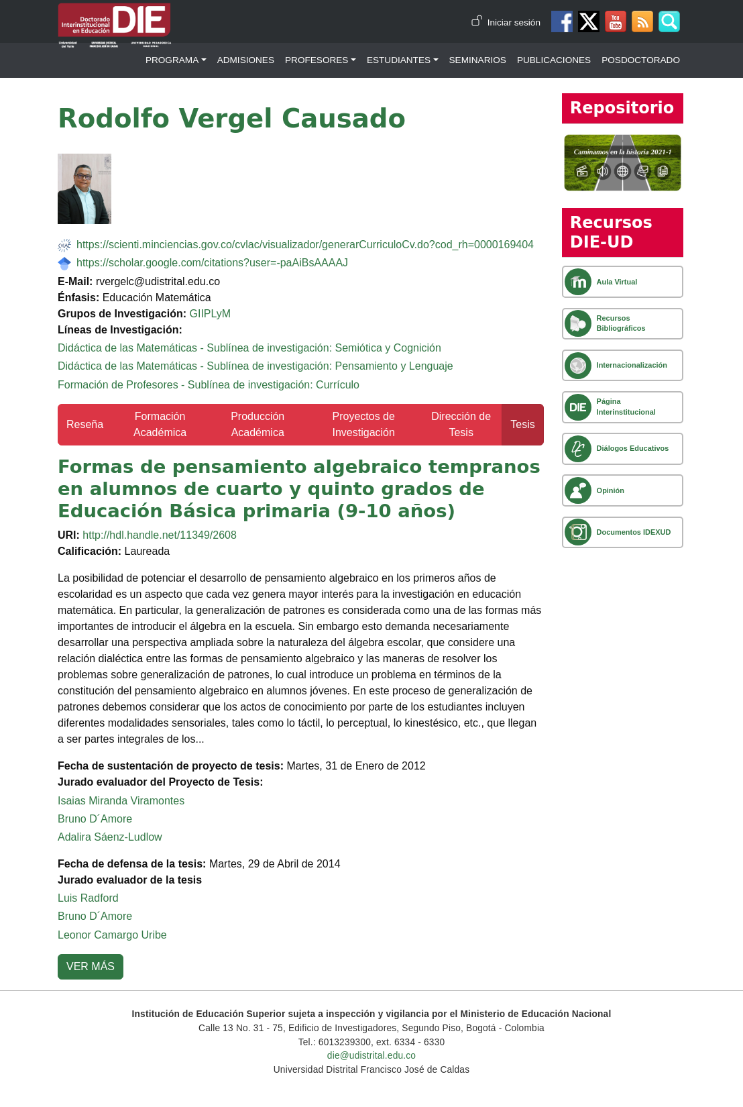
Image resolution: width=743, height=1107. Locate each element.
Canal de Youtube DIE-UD (615, 21)
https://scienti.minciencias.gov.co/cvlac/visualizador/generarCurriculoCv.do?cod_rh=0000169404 (305, 244)
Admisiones (245, 60)
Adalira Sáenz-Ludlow (110, 837)
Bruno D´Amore (95, 819)
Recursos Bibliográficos (621, 323)
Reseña (84, 424)
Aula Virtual (617, 282)
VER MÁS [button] (90, 966)
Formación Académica (159, 424)
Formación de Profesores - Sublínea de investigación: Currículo (208, 384)
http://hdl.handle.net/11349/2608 (159, 535)
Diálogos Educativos (633, 448)
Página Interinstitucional (626, 406)
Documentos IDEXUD (634, 532)
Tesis (522, 424)
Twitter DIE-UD (588, 21)
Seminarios (477, 60)
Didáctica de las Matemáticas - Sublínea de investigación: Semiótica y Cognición (249, 348)
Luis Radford (88, 898)
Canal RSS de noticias (642, 21)
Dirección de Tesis (461, 424)
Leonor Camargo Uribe (112, 935)
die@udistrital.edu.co (371, 1056)
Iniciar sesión (514, 22)
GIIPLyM (210, 313)
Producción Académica (257, 424)
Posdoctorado (641, 60)
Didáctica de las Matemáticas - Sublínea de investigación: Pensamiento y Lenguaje (255, 366)
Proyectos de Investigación (363, 424)
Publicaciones (554, 60)
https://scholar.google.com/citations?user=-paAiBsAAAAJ (212, 262)
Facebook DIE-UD (562, 21)
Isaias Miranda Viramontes (121, 800)
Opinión (610, 490)
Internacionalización (632, 365)
